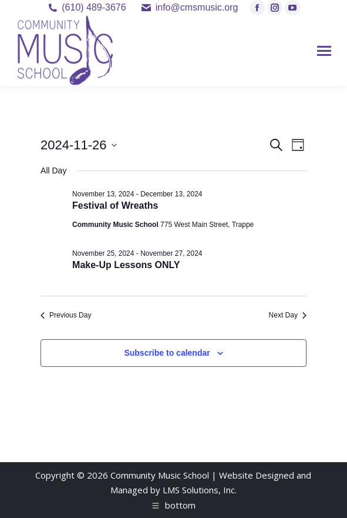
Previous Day (66, 315)
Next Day (287, 315)
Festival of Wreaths (115, 205)
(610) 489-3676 (94, 7)
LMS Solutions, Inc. (200, 490)
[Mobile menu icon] (324, 51)
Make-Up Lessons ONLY (126, 265)
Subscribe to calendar (167, 352)
